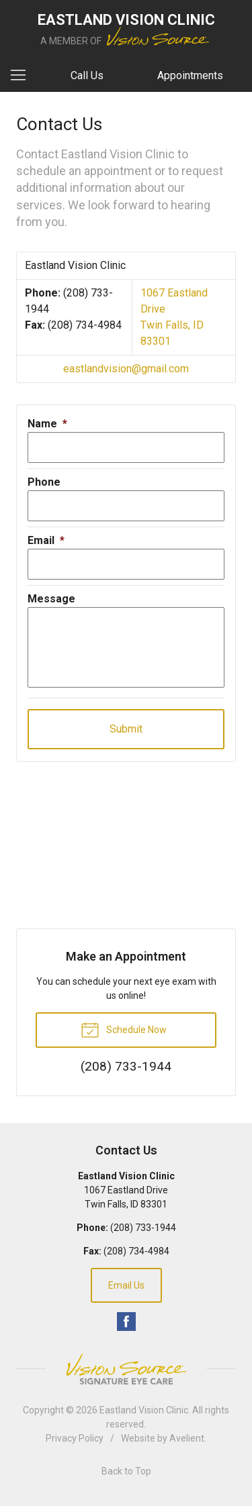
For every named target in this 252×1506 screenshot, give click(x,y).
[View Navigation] (23, 75)
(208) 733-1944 (143, 1227)
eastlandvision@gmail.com (126, 368)
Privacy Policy (74, 1438)
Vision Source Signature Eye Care (126, 1369)
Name (47, 423)
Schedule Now (124, 1029)
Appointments (190, 75)
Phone (44, 482)
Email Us (126, 1285)
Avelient (186, 1438)
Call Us (87, 75)
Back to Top (126, 1471)
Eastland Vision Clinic (143, 1410)
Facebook (126, 1321)
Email (46, 540)
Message (51, 598)
